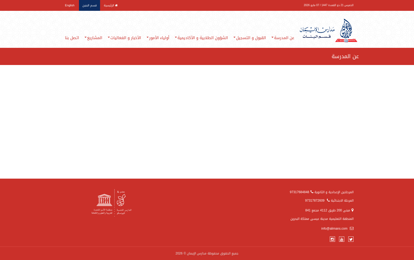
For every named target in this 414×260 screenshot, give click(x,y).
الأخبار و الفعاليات (124, 37)
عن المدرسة (282, 37)
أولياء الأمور (158, 37)
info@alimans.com (337, 228)
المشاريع (93, 37)
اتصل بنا (72, 37)
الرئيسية (111, 5)
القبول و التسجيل (249, 37)
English (69, 5)
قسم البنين (89, 5)
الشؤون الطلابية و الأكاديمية (201, 37)
